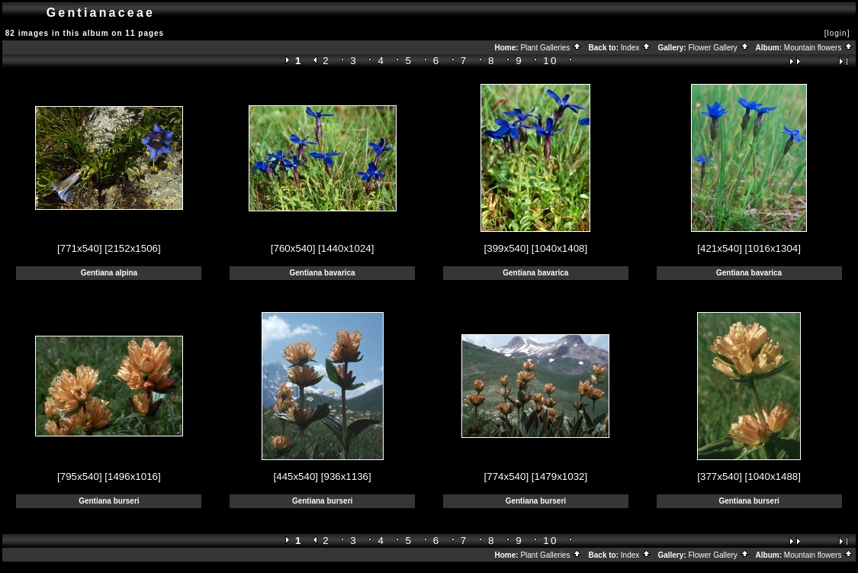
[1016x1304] (773, 248)
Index (636, 47)
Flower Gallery (718, 47)
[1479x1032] (559, 476)
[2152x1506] (132, 248)
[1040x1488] (773, 476)
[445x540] (296, 476)
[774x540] (506, 476)
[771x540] (79, 248)
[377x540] (719, 476)
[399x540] (506, 248)
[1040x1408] (559, 248)
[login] (837, 33)
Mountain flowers (818, 47)
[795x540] (79, 476)
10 (550, 60)
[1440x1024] (346, 248)
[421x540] (719, 248)
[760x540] (293, 248)
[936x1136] (346, 476)
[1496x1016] (132, 476)
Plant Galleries (551, 47)
